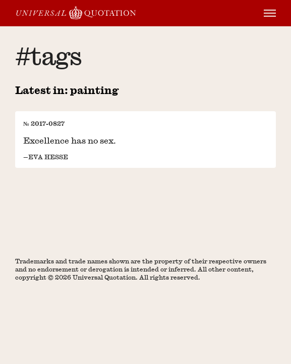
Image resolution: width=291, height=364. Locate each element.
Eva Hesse (48, 157)
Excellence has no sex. (69, 140)
